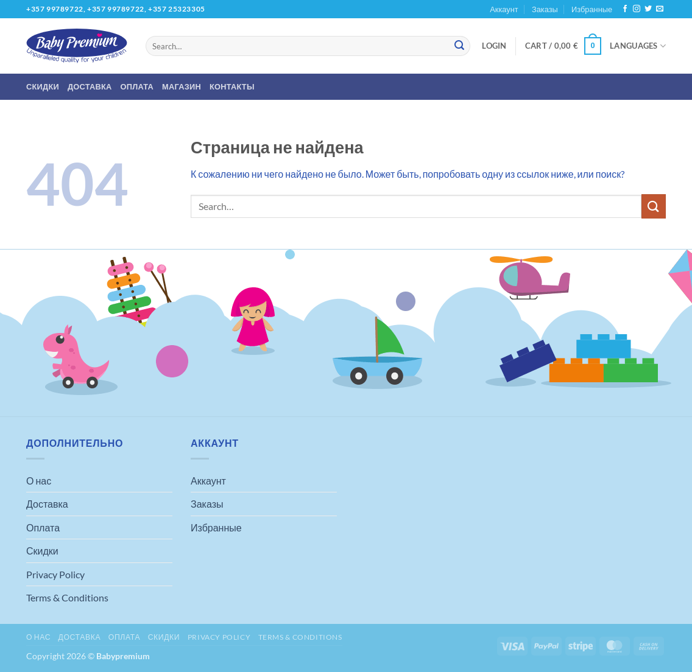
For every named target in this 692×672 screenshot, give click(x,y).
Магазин (181, 86)
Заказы (545, 9)
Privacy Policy (55, 574)
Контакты (232, 86)
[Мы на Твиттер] (648, 9)
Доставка (90, 86)
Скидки (42, 86)
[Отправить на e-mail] (659, 9)
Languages (638, 46)
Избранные (591, 9)
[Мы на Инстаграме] (636, 9)
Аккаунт (504, 9)
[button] (494, 45)
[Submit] (459, 46)
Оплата (137, 86)
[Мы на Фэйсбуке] (625, 9)
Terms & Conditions (67, 597)
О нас (38, 480)
